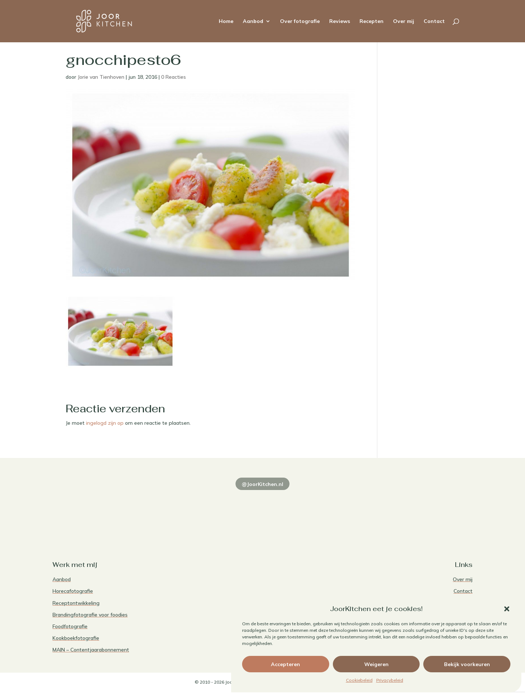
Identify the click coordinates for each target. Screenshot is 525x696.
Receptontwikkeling (76, 603)
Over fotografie (300, 21)
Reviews (339, 21)
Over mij (403, 21)
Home (226, 21)
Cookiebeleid (359, 680)
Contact (434, 21)
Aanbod (253, 21)
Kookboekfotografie (75, 638)
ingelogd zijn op (105, 423)
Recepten (371, 21)
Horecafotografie (72, 591)
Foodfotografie (70, 626)
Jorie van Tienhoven (101, 77)
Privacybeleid (389, 680)
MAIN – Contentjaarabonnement (90, 649)
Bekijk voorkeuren (467, 664)
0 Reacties (173, 77)
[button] (506, 609)
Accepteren (285, 664)
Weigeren (376, 664)
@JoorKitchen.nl (262, 484)
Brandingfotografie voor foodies (90, 614)
